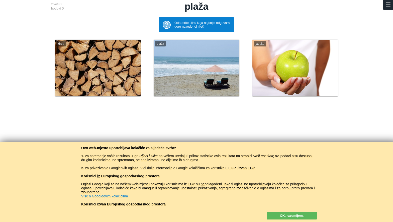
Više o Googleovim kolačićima (104, 196)
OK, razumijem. (292, 215)
